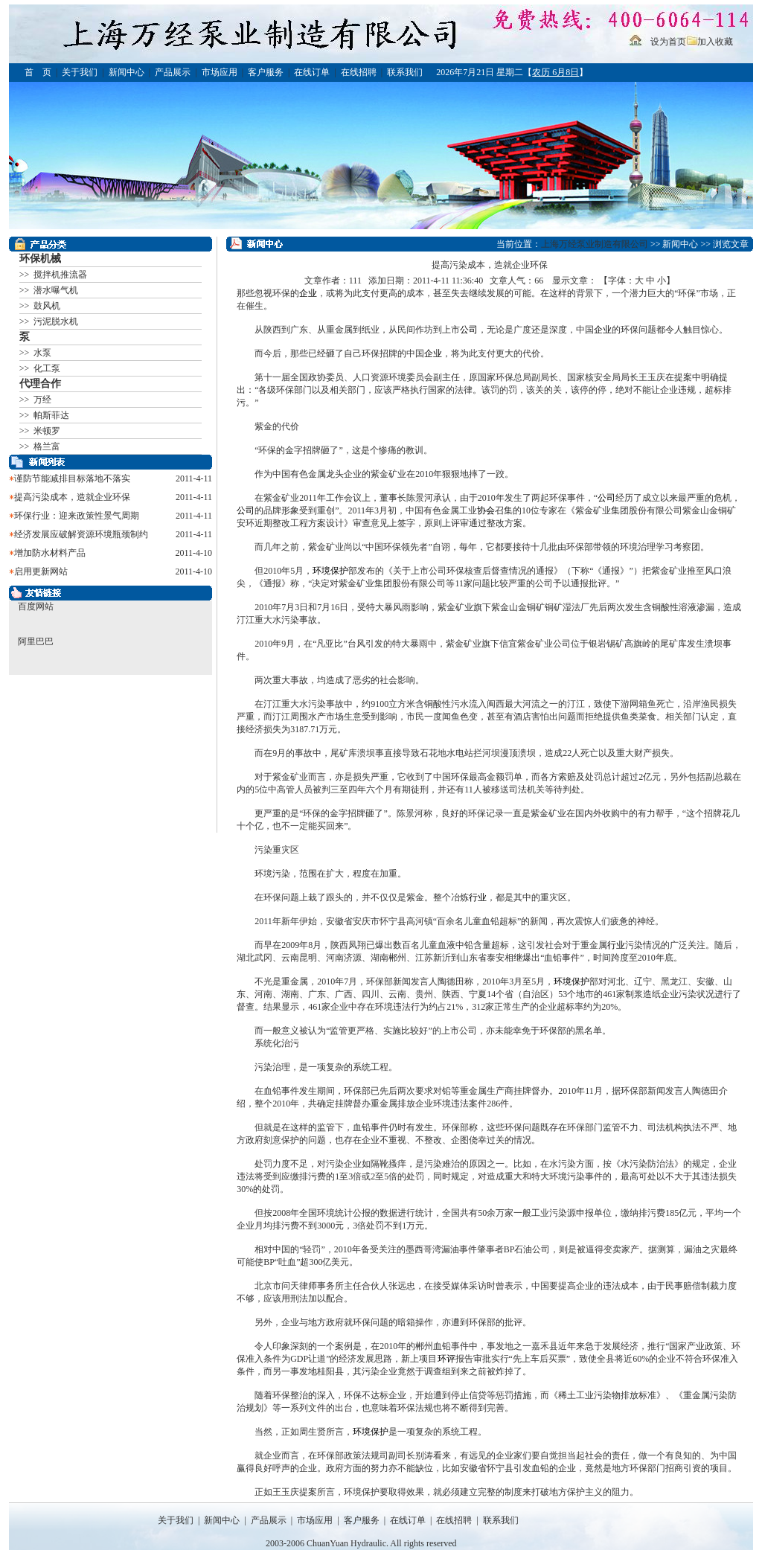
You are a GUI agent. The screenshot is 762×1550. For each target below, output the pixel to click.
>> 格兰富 (40, 446)
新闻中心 (126, 72)
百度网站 (36, 606)
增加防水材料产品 (50, 553)
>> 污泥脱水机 (49, 321)
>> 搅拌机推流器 (53, 274)
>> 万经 (35, 399)
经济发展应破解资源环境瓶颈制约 (81, 534)
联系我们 (405, 72)
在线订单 (312, 72)
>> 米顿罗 (40, 431)
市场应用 (219, 72)
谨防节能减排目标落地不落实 (72, 478)
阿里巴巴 (36, 641)
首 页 (38, 72)
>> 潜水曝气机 (49, 290)
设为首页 (668, 41)
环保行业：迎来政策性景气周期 (76, 515)
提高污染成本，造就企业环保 (72, 497)
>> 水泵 (35, 353)
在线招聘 (359, 72)
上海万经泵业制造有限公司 (594, 244)
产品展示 (172, 72)
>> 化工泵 (40, 368)
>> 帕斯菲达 (44, 415)
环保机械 (40, 258)
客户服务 (266, 72)
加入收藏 (715, 41)
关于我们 (79, 72)
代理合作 (40, 383)
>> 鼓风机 (40, 306)
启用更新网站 (41, 571)
